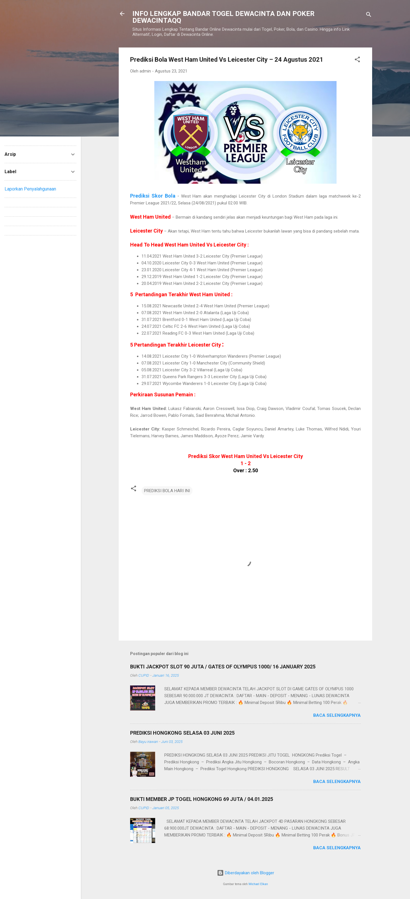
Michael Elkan (258, 884)
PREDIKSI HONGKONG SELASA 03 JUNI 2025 (182, 733)
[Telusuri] (368, 15)
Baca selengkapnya (337, 715)
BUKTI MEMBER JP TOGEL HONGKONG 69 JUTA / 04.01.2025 (201, 799)
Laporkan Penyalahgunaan (30, 189)
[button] (357, 60)
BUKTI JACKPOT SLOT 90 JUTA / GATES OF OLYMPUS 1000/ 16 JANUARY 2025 (222, 667)
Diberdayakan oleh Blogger (245, 872)
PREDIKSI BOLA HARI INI (167, 490)
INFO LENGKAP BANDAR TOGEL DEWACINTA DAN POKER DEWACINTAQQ (223, 17)
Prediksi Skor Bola (152, 196)
